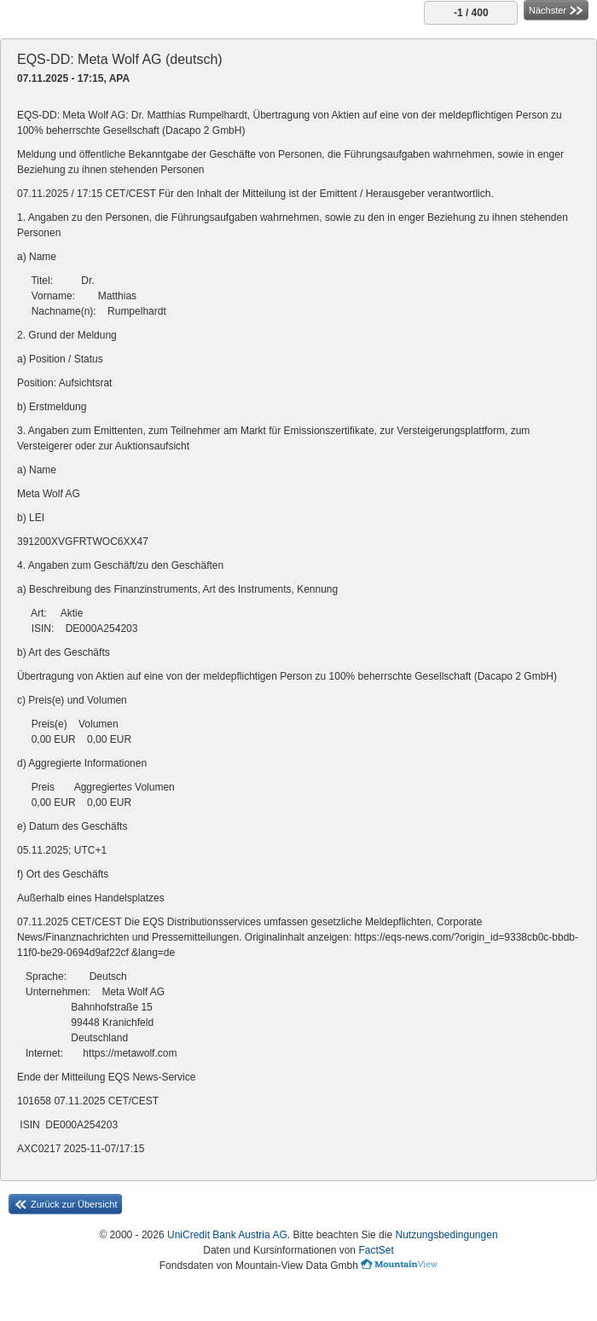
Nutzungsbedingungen (446, 1235)
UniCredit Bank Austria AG (227, 1235)
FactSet (375, 1250)
